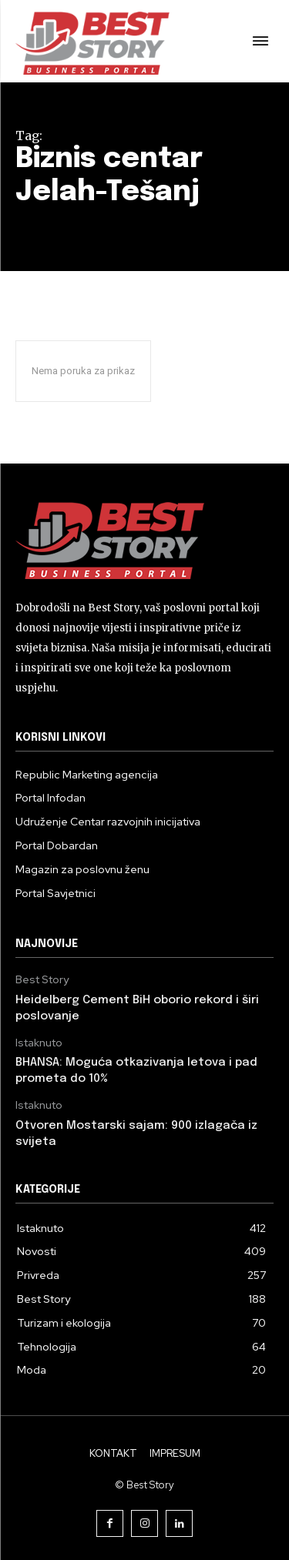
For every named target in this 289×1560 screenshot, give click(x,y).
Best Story (42, 979)
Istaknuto (38, 1042)
